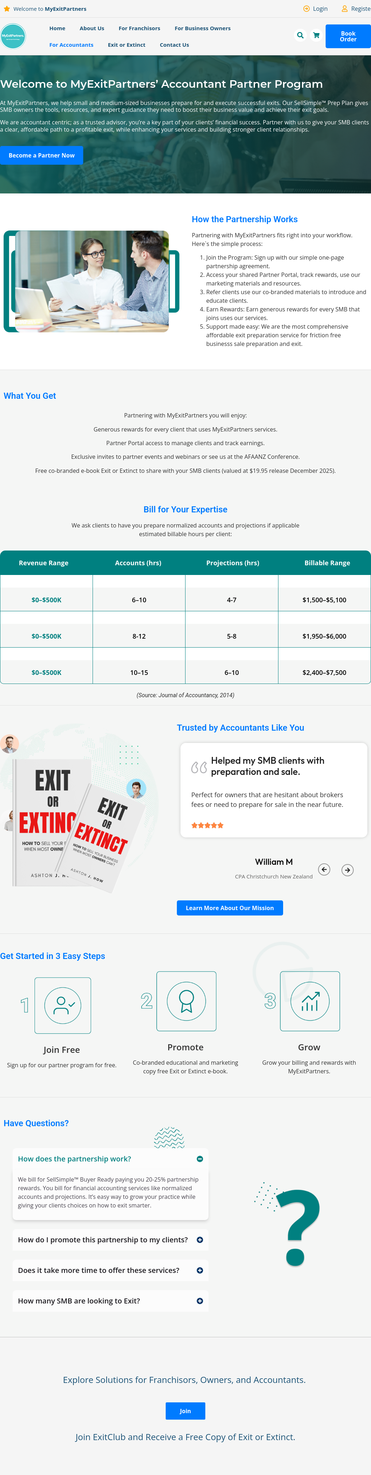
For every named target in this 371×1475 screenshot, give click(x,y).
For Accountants (71, 44)
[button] (324, 869)
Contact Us (174, 44)
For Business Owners (203, 28)
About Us (92, 28)
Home (57, 28)
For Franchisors (139, 28)
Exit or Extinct (126, 44)
